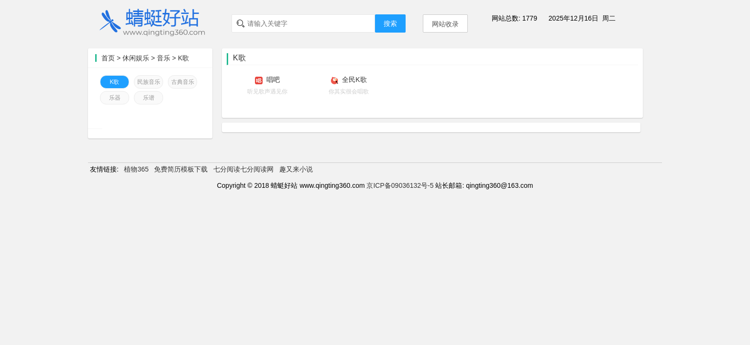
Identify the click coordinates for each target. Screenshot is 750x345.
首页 (108, 58)
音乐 (163, 58)
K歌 (183, 58)
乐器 (115, 97)
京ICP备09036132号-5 (399, 185)
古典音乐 (182, 82)
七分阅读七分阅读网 (243, 169)
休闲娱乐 (135, 58)
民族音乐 (148, 82)
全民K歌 (354, 79)
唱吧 (273, 79)
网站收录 (445, 24)
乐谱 (148, 97)
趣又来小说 (296, 169)
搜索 (390, 23)
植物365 (136, 169)
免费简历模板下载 (181, 169)
